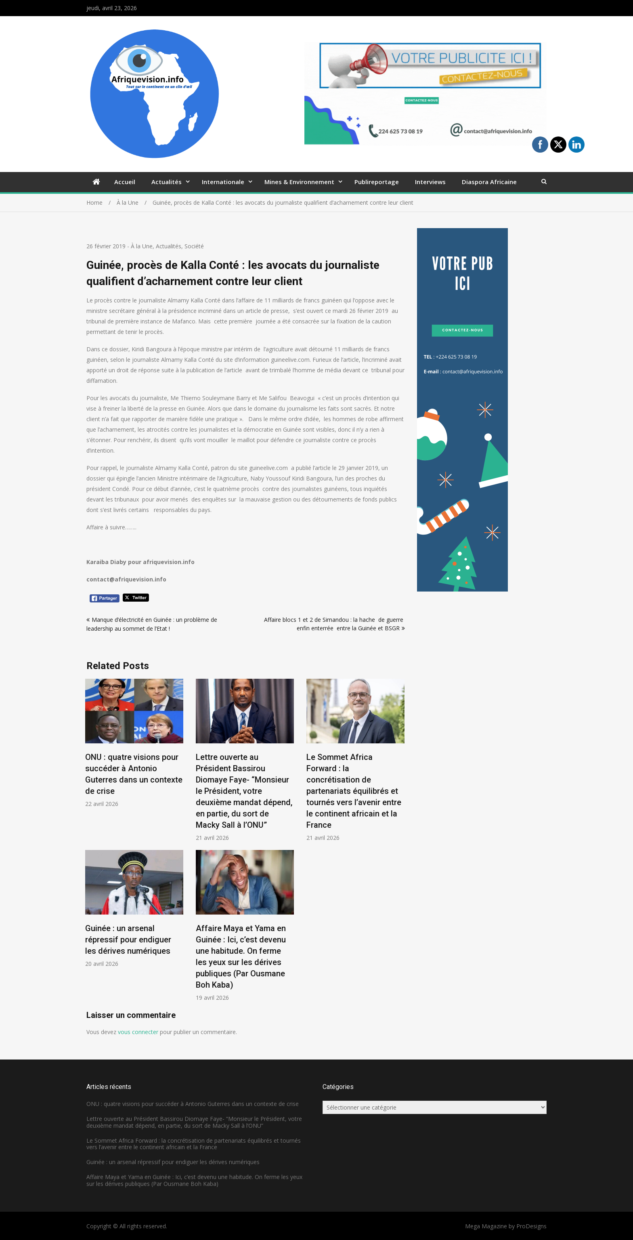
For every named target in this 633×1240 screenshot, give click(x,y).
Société (194, 246)
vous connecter (138, 1032)
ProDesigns (531, 1226)
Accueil (124, 182)
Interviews (430, 182)
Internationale (223, 182)
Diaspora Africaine (489, 182)
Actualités (166, 182)
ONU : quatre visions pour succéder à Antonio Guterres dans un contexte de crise (192, 1104)
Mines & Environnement (299, 182)
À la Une (142, 246)
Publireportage (376, 182)
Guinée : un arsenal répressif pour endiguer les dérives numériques (128, 939)
